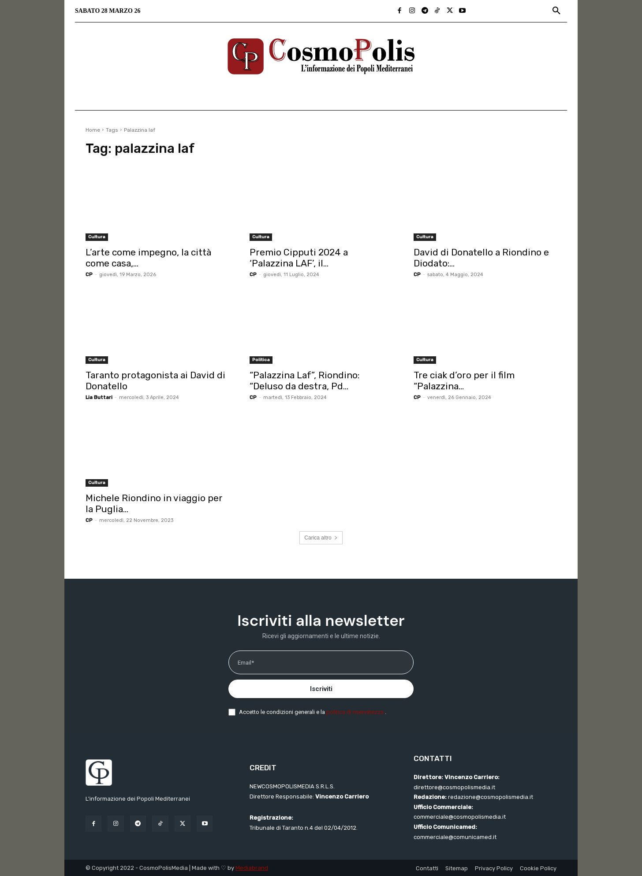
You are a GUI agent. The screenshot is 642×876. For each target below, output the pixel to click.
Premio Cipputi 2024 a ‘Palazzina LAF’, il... (299, 258)
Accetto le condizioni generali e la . (312, 712)
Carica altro (320, 538)
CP (89, 274)
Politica (261, 359)
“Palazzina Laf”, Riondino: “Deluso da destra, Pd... (304, 381)
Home (93, 130)
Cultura (96, 237)
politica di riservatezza (355, 712)
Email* (246, 662)
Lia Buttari (99, 397)
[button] (556, 11)
